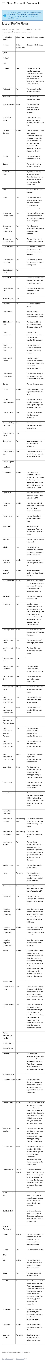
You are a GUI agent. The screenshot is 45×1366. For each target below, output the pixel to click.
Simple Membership (7, 1359)
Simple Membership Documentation (24, 3)
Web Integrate (20, 1359)
